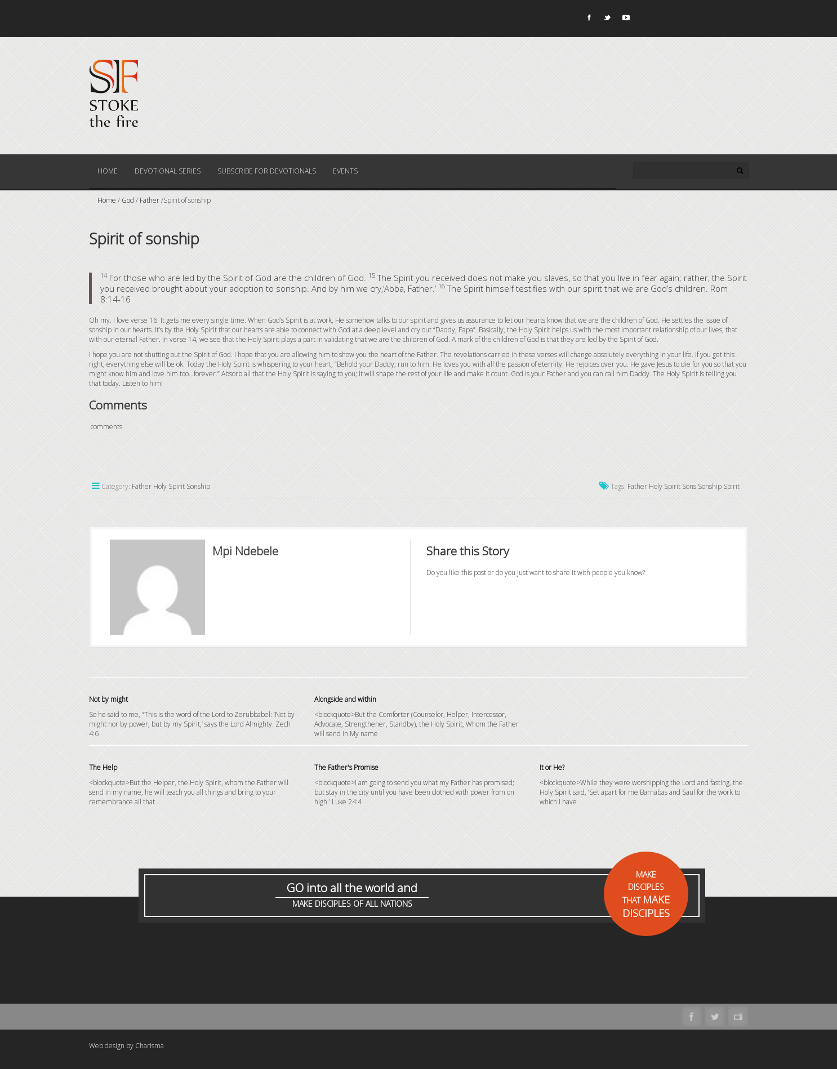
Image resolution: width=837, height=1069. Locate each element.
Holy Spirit (664, 486)
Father (149, 200)
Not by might (108, 699)
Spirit (731, 486)
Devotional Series (168, 171)
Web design (106, 1045)
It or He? (552, 767)
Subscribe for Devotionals (266, 171)
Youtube (625, 19)
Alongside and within (345, 699)
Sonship (710, 486)
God (128, 200)
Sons (689, 486)
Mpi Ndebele (245, 551)
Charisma (149, 1045)
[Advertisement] (294, 976)
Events (345, 171)
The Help (103, 767)
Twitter (606, 19)
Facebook (588, 19)
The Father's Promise (346, 767)
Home (107, 171)
